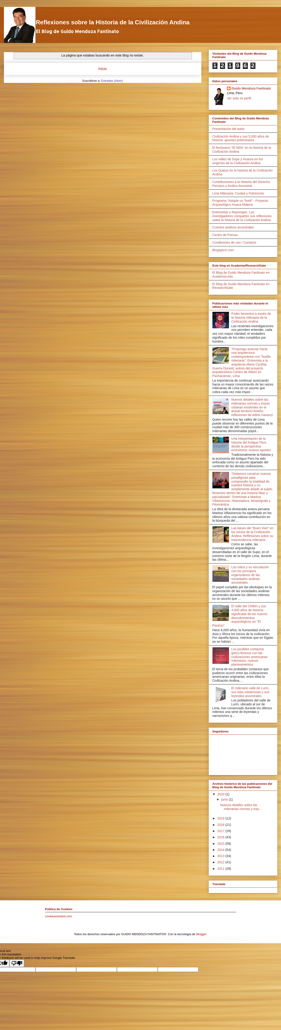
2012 (221, 862)
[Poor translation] (16, 963)
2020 (221, 794)
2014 (221, 850)
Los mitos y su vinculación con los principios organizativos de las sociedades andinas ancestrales (250, 574)
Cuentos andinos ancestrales (233, 227)
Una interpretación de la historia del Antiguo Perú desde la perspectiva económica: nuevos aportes (251, 444)
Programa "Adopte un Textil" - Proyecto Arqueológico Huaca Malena (240, 202)
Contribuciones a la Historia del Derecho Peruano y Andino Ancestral (241, 184)
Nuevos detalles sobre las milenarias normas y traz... (240, 807)
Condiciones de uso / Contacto (234, 242)
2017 (221, 831)
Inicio (102, 69)
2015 (221, 843)
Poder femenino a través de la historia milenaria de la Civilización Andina (251, 317)
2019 (221, 818)
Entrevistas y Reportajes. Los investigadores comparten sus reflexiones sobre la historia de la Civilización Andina (242, 216)
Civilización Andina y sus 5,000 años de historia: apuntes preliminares (240, 138)
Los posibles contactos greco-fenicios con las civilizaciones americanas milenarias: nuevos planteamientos (249, 656)
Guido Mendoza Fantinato (251, 88)
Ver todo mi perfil (239, 98)
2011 (221, 868)
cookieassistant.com (58, 916)
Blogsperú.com (223, 250)
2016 (221, 837)
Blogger (201, 934)
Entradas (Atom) (112, 80)
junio (225, 799)
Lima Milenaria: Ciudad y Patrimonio (238, 193)
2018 (221, 825)
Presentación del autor (228, 129)
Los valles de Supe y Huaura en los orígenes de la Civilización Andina (237, 161)
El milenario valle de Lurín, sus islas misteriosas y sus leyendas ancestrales (250, 692)
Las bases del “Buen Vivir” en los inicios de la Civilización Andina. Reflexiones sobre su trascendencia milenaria (252, 533)
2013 (221, 856)
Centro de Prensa (225, 235)
